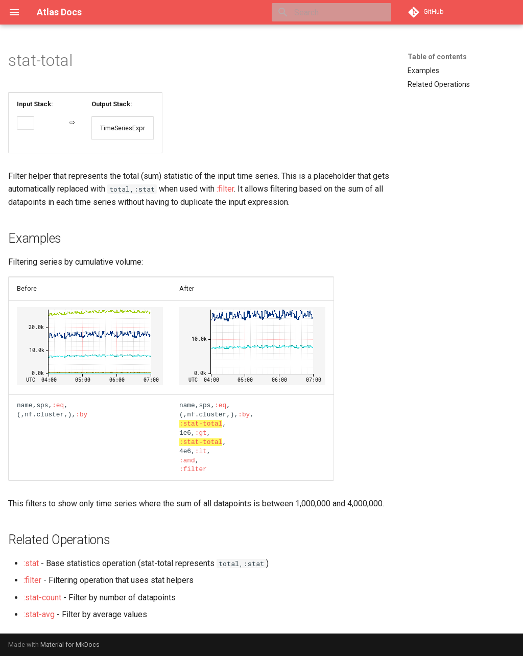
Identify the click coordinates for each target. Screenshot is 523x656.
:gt (201, 432)
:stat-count (42, 597)
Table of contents (437, 57)
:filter (225, 189)
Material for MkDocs (70, 644)
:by (81, 414)
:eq (58, 405)
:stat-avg (39, 614)
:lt (201, 451)
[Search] (331, 12)
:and (187, 460)
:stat (31, 563)
